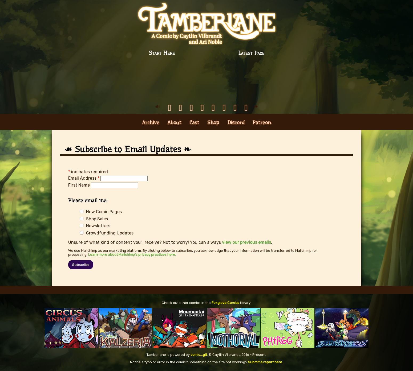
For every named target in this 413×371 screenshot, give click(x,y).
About (174, 122)
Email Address (84, 178)
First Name (79, 185)
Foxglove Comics (225, 303)
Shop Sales (97, 218)
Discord (236, 122)
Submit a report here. (265, 362)
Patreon (262, 122)
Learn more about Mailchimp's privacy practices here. (132, 255)
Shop (213, 122)
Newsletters (98, 225)
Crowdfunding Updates (109, 233)
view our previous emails (246, 242)
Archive (150, 122)
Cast (194, 122)
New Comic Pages (104, 211)
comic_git (199, 355)
